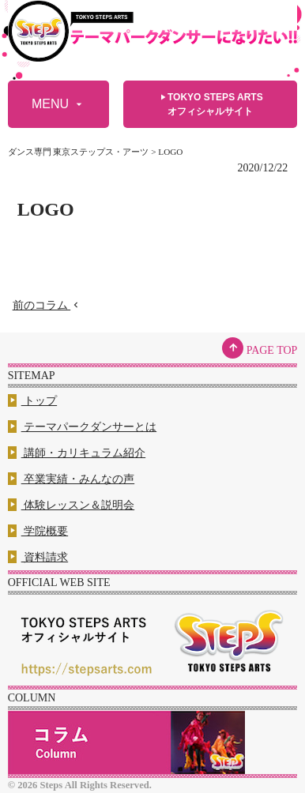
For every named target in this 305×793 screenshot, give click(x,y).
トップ (33, 401)
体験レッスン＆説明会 (71, 505)
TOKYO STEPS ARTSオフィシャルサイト (210, 103)
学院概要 (38, 531)
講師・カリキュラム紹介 (77, 453)
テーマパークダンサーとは (82, 427)
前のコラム (47, 305)
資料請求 (38, 557)
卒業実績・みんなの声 (71, 479)
